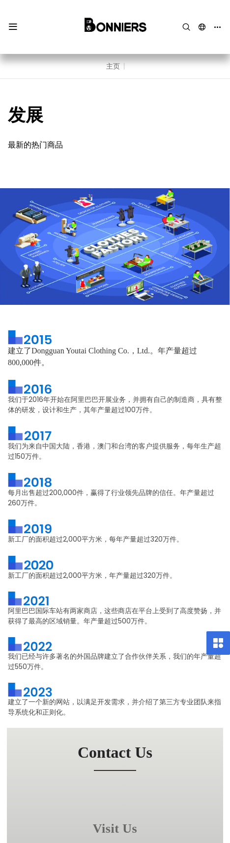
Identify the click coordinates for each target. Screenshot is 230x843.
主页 (113, 66)
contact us (115, 752)
